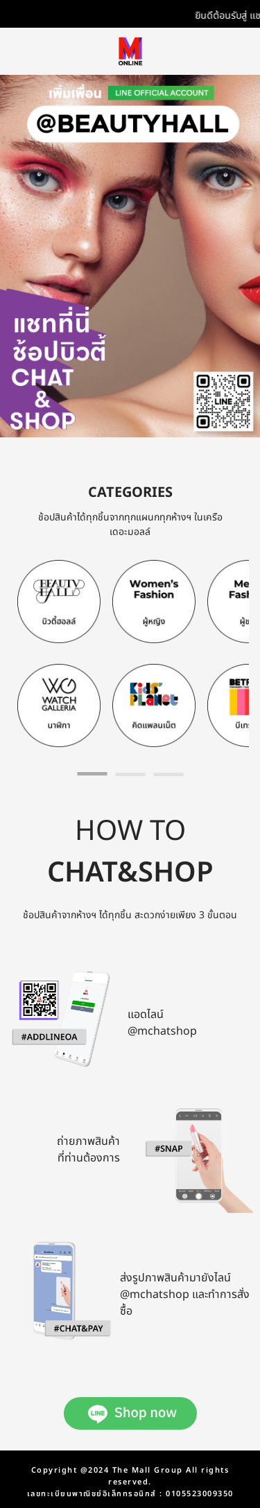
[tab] (92, 773)
